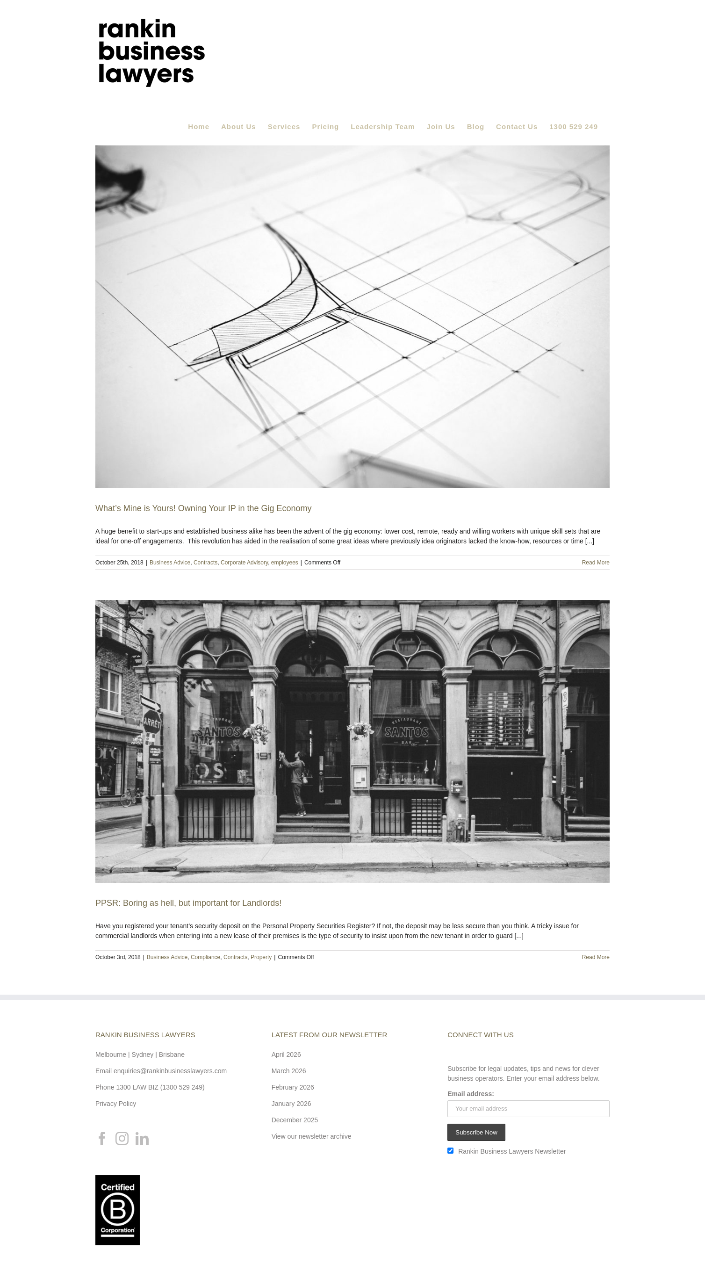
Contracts (205, 562)
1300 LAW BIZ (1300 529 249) (160, 1087)
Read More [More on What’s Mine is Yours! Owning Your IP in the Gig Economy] (596, 562)
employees (284, 562)
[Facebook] (101, 1138)
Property (261, 957)
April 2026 (286, 1054)
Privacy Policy (115, 1103)
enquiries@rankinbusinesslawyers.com (170, 1071)
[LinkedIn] (142, 1138)
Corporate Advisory (244, 562)
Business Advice (170, 562)
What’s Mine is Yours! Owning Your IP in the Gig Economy (203, 508)
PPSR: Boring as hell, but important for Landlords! (188, 903)
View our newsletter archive (312, 1136)
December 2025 (295, 1120)
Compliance (205, 957)
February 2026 (293, 1087)
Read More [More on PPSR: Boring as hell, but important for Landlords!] (596, 957)
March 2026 (289, 1071)
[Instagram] (122, 1138)
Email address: (470, 1094)
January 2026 (291, 1103)
